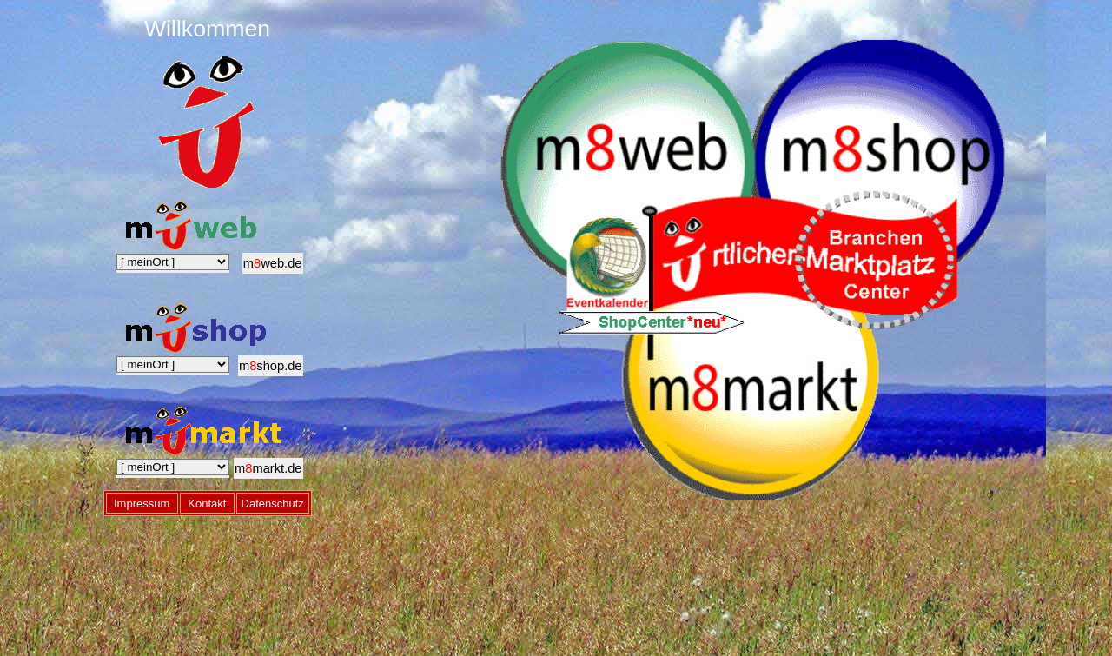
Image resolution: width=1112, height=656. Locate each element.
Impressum (141, 500)
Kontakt (207, 500)
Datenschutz (273, 500)
